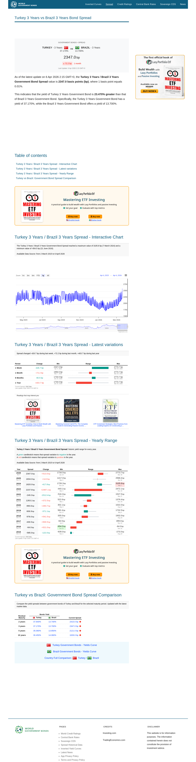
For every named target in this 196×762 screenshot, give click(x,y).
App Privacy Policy (70, 756)
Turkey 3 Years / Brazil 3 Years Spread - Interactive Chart (46, 164)
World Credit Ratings (71, 733)
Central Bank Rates (146, 4)
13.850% (52, 631)
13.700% (52, 626)
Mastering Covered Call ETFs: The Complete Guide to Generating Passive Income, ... (72, 425)
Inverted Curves (93, 4)
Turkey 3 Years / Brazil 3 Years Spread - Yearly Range (45, 173)
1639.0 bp (74, 635)
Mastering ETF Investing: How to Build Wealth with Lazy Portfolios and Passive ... (33, 425)
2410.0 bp (74, 622)
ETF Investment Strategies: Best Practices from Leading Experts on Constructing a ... (110, 425)
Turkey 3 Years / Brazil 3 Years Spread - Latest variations (46, 168)
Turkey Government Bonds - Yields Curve (74, 645)
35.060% (37, 631)
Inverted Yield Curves (71, 749)
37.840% (37, 622)
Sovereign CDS (168, 4)
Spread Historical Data (71, 745)
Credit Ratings (124, 4)
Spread (109, 4)
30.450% (37, 635)
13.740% (52, 622)
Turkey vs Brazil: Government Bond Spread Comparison (46, 178)
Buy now (73, 216)
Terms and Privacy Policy (73, 760)
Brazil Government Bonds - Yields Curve (74, 651)
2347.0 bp (74, 626)
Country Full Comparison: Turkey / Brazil (72, 657)
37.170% (37, 626)
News (183, 4)
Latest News (67, 752)
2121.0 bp (74, 631)
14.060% (52, 635)
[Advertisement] (72, 30)
